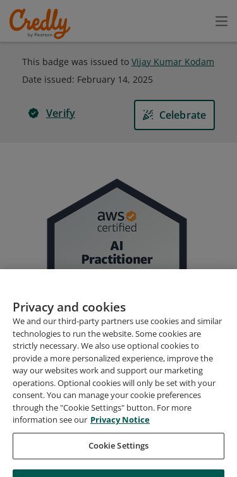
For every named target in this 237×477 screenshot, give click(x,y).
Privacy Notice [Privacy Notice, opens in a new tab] (120, 453)
